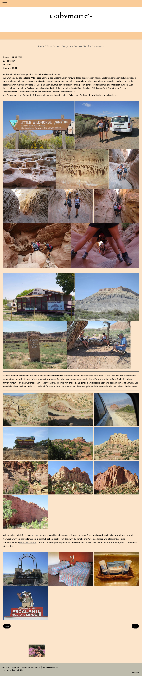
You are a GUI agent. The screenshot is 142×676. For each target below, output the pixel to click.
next (135, 626)
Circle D (34, 535)
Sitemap (37, 667)
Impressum (6, 667)
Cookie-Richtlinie (27, 667)
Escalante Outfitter (27, 542)
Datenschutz (16, 667)
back (7, 626)
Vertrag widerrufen (50, 667)
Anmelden (136, 672)
